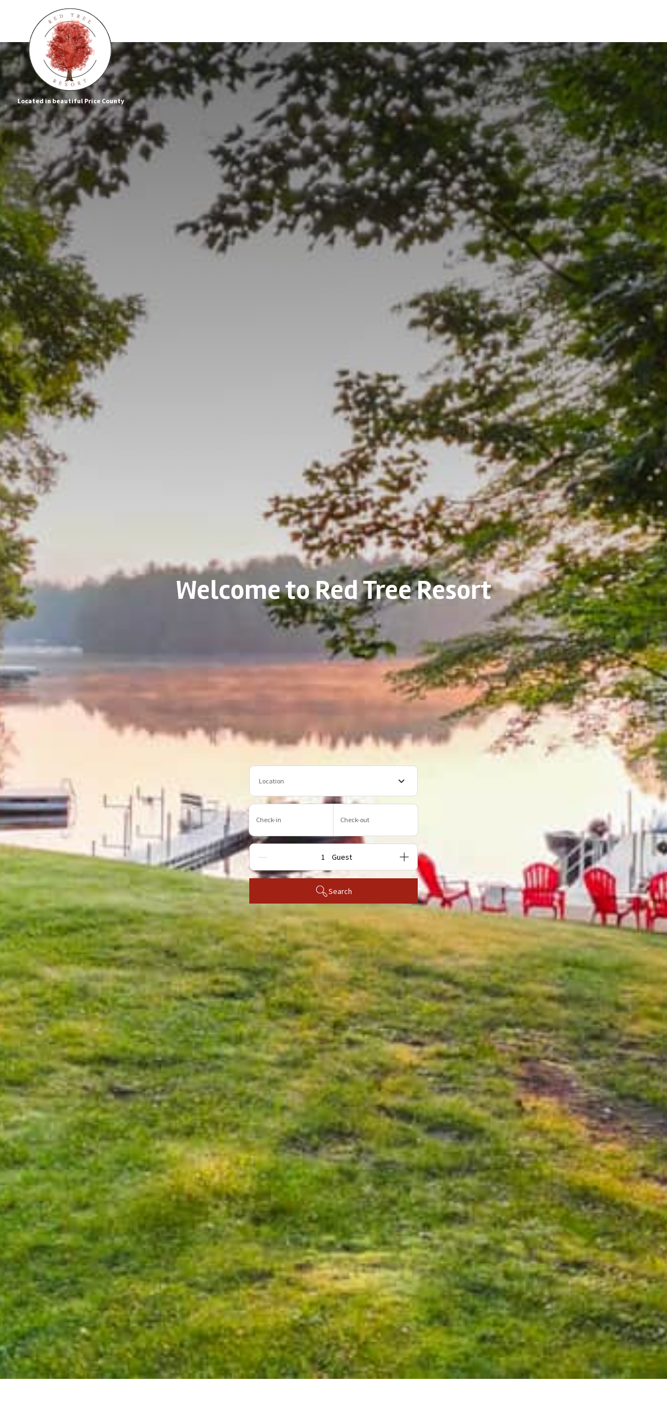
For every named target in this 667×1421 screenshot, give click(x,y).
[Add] (404, 857)
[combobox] (333, 780)
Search (333, 891)
